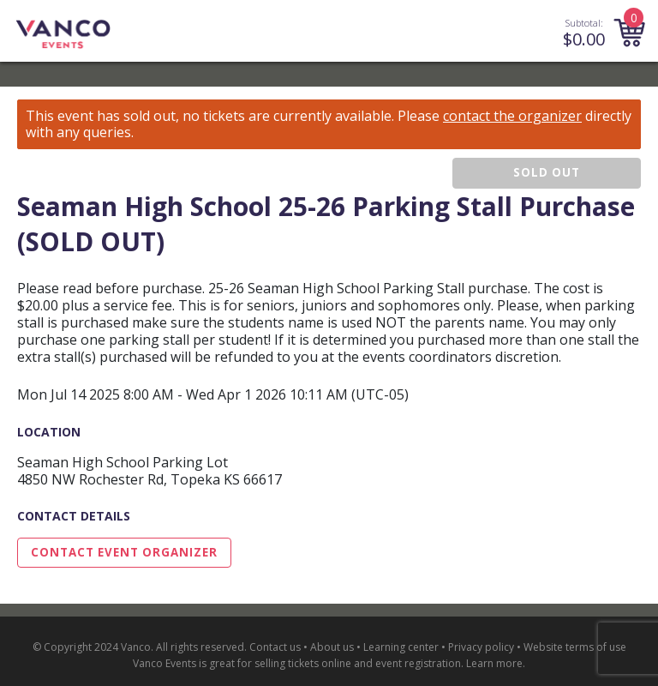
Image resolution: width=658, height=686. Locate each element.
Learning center (401, 647)
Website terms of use (574, 647)
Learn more (494, 663)
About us (332, 647)
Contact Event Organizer (124, 552)
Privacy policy (481, 647)
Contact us (275, 647)
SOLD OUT (546, 172)
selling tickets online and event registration (357, 663)
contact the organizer (512, 116)
